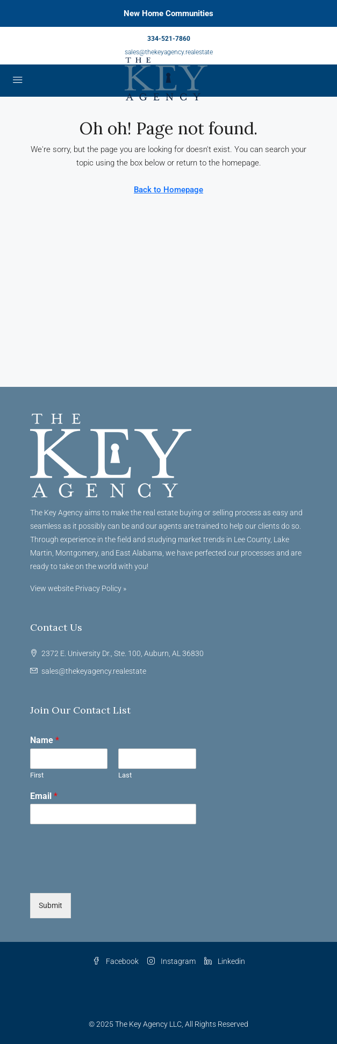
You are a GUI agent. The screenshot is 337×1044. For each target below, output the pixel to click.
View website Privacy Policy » (78, 588)
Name (44, 740)
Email (44, 796)
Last (125, 775)
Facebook (115, 961)
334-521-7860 (168, 38)
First (37, 775)
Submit (50, 905)
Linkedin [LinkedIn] (224, 961)
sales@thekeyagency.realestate (169, 52)
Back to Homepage (168, 190)
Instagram (171, 961)
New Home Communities (168, 13)
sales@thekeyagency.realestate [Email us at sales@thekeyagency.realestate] (93, 671)
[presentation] (111, 875)
